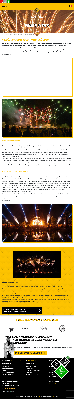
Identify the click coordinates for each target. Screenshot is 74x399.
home (3, 34)
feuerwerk (9, 34)
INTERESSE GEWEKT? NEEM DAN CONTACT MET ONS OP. (15, 310)
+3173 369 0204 (33, 360)
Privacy (56, 396)
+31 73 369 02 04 (9, 372)
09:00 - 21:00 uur (15, 360)
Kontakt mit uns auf (30, 302)
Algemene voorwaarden (46, 396)
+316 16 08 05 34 (9, 374)
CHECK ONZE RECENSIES (28, 352)
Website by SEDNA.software (32, 396)
